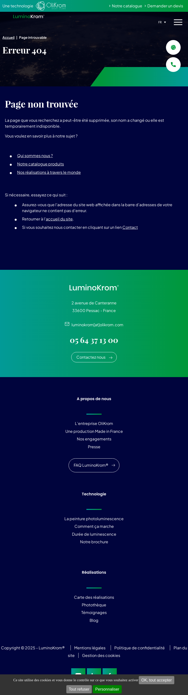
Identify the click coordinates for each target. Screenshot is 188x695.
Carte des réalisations (94, 597)
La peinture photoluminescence (94, 518)
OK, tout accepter (156, 680)
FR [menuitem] (160, 22)
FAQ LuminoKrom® (91, 465)
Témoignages (94, 612)
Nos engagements (94, 438)
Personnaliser (107, 689)
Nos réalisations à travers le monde (49, 172)
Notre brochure (94, 541)
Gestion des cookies (101, 655)
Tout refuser (79, 689)
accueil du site (59, 218)
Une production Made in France (94, 431)
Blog (94, 620)
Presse (94, 446)
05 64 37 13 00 (94, 340)
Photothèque (94, 604)
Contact (130, 227)
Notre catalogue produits (40, 163)
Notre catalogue (127, 5)
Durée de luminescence (94, 534)
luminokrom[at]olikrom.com (96, 324)
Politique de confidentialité (139, 647)
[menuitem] (161, 22)
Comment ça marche (94, 526)
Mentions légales (90, 647)
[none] (161, 22)
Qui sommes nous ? (35, 155)
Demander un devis (165, 5)
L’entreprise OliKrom (94, 423)
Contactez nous (91, 357)
